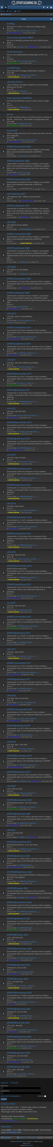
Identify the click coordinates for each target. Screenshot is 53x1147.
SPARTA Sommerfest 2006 (19, 146)
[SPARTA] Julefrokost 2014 (19, 533)
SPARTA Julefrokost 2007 (18, 206)
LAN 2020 (11, 786)
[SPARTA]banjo (13, 528)
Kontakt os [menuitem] (22, 1137)
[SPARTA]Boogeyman (15, 33)
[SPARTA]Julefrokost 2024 (18, 1009)
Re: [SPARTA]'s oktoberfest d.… (27, 1046)
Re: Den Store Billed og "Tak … (26, 320)
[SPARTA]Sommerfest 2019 (19, 756)
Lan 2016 (11, 603)
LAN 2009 (11, 267)
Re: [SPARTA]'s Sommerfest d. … (27, 478)
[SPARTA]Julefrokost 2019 (18, 772)
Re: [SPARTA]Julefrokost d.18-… (27, 448)
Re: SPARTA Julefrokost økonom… (28, 596)
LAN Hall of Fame (15, 82)
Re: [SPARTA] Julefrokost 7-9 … (27, 353)
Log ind (10, 11)
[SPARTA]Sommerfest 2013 (19, 469)
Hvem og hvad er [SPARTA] (19, 98)
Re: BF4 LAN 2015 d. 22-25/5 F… (27, 559)
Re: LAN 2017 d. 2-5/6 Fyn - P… (27, 656)
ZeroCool (11, 1076)
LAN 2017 (11, 649)
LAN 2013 (11, 455)
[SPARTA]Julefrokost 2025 (18, 1053)
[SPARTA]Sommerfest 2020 (19, 800)
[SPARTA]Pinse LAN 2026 (18, 1067)
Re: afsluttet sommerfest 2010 (26, 337)
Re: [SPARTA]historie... (24, 107)
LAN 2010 (11, 313)
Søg (3, 11)
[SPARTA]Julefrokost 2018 (18, 725)
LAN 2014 (11, 503)
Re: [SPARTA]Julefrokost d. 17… (27, 496)
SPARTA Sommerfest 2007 (19, 179)
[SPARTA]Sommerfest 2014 (19, 517)
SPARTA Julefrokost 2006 (18, 161)
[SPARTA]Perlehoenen (15, 450)
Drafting (10, 24)
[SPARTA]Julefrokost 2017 (18, 679)
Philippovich (24, 274)
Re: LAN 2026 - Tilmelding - (25, 1074)
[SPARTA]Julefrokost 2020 (18, 814)
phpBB (19, 1141)
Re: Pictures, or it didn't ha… (26, 383)
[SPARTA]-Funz (13, 690)
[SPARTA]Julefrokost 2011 (18, 390)
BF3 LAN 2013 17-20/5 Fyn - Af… (27, 462)
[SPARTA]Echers (13, 63)
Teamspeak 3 (44, 8)
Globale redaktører (19, 1119)
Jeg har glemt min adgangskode (10, 1096)
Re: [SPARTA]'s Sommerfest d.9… (27, 849)
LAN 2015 (11, 552)
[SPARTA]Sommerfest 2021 (19, 842)
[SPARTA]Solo (25, 288)
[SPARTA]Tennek (13, 385)
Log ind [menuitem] (48, 8)
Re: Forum (20, 47)
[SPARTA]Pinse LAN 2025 (18, 1023)
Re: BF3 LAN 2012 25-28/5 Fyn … (27, 415)
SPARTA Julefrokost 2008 (18, 248)
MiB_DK (30, 1145)
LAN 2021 (11, 830)
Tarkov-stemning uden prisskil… (27, 61)
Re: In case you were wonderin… (27, 75)
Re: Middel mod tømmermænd (26, 140)
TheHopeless (25, 156)
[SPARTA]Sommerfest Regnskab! (27, 626)
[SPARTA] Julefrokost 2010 (19, 344)
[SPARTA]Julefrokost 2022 (18, 918)
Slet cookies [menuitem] (32, 1137)
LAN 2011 (11, 360)
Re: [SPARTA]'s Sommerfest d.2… (27, 911)
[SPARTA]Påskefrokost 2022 (19, 872)
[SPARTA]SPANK (13, 77)
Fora (6, 8)
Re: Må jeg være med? (24, 123)
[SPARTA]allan (13, 174)
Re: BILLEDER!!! (22, 306)
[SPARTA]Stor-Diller (13, 1132)
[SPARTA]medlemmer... (9, 1121)
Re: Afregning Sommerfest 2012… (27, 431)
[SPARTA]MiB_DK (33, 47)
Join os (10, 114)
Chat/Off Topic (13, 68)
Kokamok (11, 1004)
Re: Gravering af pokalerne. (25, 749)
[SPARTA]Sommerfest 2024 (19, 993)
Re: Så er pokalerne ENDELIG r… (27, 510)
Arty (29, 1143)
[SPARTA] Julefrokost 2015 (19, 584)
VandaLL (23, 262)
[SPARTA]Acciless (14, 960)
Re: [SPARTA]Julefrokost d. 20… (27, 401)
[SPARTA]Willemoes (14, 142)
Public (23, 19)
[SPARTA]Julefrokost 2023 (18, 965)
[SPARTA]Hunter (13, 355)
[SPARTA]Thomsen (14, 598)
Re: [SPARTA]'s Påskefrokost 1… (27, 881)
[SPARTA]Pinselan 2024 (17, 979)
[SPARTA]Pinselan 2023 (17, 935)
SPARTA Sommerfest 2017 (19, 663)
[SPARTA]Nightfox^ (26, 229)
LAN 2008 (11, 222)
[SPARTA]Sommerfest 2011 (19, 374)
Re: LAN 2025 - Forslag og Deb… (27, 1030)
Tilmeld (18, 11)
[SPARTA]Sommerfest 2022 (19, 902)
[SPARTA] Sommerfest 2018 (19, 709)
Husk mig (42, 1096)
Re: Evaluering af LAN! (24, 610)
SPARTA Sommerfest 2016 (19, 617)
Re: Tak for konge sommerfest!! (26, 526)
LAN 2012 (11, 408)
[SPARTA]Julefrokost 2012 (18, 439)
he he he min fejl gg (23, 172)
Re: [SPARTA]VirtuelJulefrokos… (27, 823)
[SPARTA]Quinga (13, 825)
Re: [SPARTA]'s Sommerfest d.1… (27, 577)
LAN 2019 (11, 742)
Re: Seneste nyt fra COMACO (26, 718)
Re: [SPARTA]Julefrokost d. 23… (27, 545)
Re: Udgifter (21, 837)
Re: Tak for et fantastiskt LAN (26, 702)
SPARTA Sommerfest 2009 (19, 279)
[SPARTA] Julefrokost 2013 (19, 485)
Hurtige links (2, 8)
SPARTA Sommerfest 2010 (19, 327)
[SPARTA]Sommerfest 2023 (19, 949)
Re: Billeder (20, 897)
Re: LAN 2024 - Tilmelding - (25, 986)
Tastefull (10, 322)
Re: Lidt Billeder (22, 781)
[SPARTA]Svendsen (27, 201)
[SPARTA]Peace (13, 417)
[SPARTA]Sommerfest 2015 (19, 566)
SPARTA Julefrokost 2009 (18, 293)
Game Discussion (15, 52)
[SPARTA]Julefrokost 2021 (18, 856)
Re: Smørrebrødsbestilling (25, 972)
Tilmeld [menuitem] (52, 8)
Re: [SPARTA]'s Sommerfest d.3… (27, 958)
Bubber (10, 644)
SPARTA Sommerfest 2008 (19, 234)
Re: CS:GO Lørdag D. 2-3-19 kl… (27, 30)
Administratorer (32, 1119)
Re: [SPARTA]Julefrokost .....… (26, 642)
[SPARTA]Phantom (14, 308)
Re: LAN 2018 (21, 91)
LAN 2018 (11, 695)
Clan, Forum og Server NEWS (20, 38)
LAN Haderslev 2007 (16, 194)
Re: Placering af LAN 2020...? (26, 793)
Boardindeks (7, 1137)
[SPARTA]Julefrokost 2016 (18, 633)
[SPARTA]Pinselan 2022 (17, 888)
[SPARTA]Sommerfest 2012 (19, 422)
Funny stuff (12, 130)
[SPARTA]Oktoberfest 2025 (19, 1037)
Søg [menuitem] (51, 15)
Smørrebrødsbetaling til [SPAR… (27, 942)
